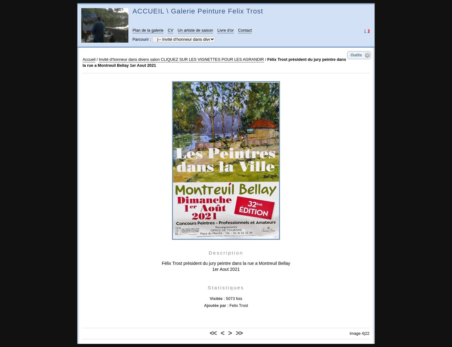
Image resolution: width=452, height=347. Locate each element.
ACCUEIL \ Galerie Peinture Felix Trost (197, 11)
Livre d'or (225, 30)
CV (170, 30)
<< (213, 333)
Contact (245, 30)
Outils (356, 55)
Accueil (89, 59)
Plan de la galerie (148, 30)
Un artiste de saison (195, 30)
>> (239, 333)
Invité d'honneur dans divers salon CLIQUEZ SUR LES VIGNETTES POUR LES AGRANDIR (181, 59)
